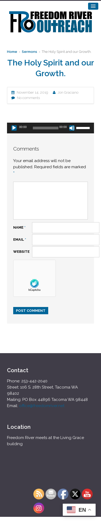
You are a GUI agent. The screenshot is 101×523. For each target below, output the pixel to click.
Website (21, 252)
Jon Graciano (68, 92)
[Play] (14, 128)
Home (12, 52)
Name (19, 227)
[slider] (45, 128)
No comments (28, 98)
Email (19, 239)
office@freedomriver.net (41, 405)
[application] (50, 128)
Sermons (29, 52)
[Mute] (72, 128)
